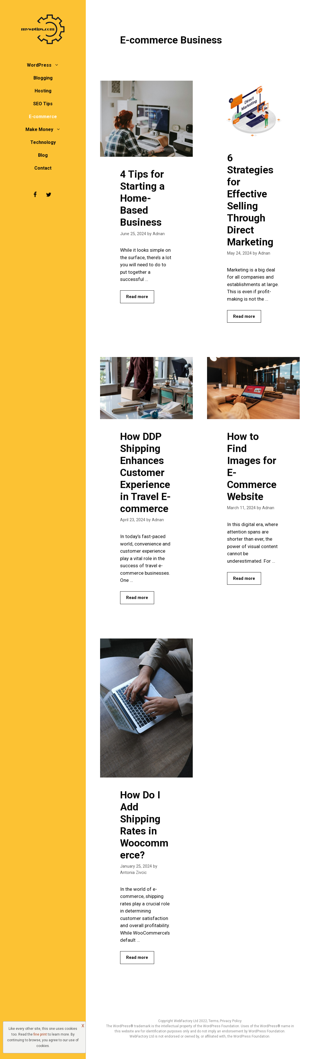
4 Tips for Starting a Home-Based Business (142, 198)
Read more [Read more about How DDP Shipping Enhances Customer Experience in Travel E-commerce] (137, 597)
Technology (43, 142)
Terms (213, 1021)
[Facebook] (35, 195)
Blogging (43, 78)
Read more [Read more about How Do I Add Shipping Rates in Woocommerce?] (137, 957)
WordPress (46, 65)
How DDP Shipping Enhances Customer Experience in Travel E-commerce (145, 473)
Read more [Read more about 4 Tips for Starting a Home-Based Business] (137, 296)
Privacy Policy (231, 1021)
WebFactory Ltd (186, 1021)
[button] (58, 65)
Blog (43, 155)
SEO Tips (43, 103)
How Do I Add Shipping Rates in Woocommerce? (144, 825)
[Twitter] (48, 195)
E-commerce (43, 116)
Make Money (45, 129)
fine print (40, 1034)
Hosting (43, 91)
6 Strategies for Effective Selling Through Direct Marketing (250, 200)
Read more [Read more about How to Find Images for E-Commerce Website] (244, 578)
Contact (42, 168)
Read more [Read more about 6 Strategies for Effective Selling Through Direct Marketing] (244, 316)
